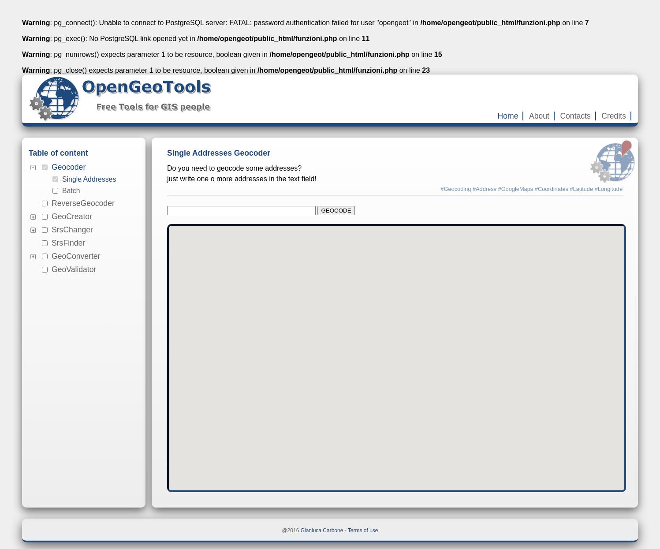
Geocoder (69, 167)
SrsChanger (72, 229)
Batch (71, 190)
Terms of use (363, 530)
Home (508, 116)
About (539, 116)
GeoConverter (76, 256)
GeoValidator (74, 269)
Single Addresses (89, 179)
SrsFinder (68, 243)
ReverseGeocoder (83, 203)
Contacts (575, 116)
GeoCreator (72, 216)
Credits (613, 116)
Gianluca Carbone (322, 530)
